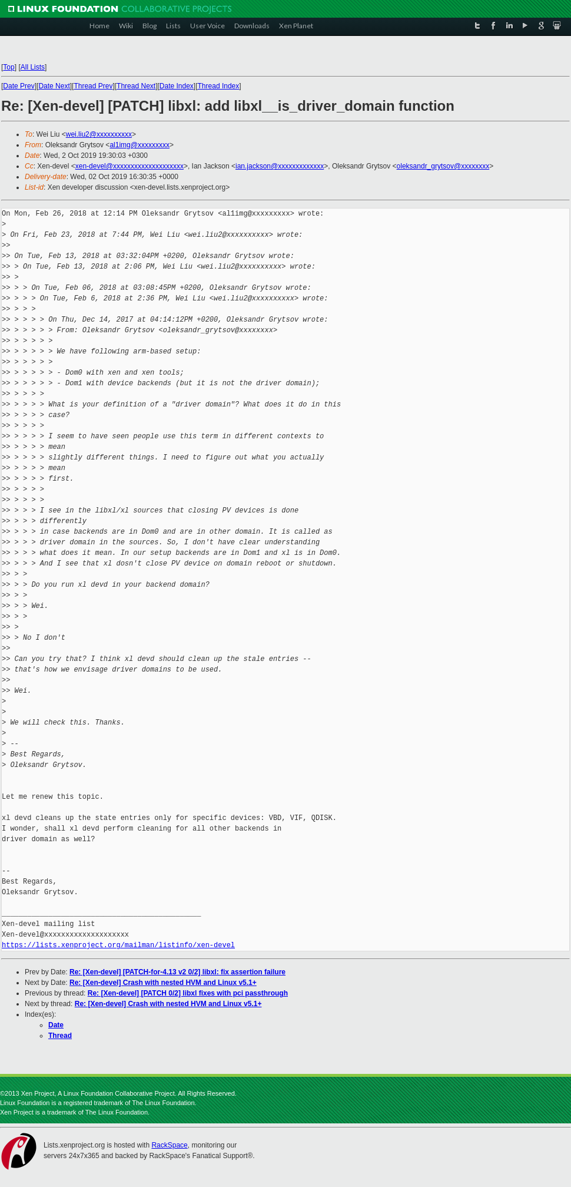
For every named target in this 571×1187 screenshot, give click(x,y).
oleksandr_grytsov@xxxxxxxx (443, 166)
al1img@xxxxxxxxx (139, 145)
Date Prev (18, 86)
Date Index (177, 86)
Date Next (53, 86)
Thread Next (136, 86)
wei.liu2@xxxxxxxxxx (99, 134)
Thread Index (219, 86)
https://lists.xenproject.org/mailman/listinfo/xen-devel (118, 945)
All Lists (33, 67)
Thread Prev (93, 86)
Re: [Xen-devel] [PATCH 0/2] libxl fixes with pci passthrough (188, 993)
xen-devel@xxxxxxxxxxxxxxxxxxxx (129, 166)
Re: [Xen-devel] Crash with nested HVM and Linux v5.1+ (163, 982)
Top (8, 67)
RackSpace (169, 1145)
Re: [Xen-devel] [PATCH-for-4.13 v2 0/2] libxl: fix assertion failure (177, 972)
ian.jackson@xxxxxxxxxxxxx (279, 166)
